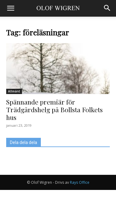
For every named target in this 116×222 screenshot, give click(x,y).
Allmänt (14, 91)
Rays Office (79, 182)
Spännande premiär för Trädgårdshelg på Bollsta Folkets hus (54, 109)
